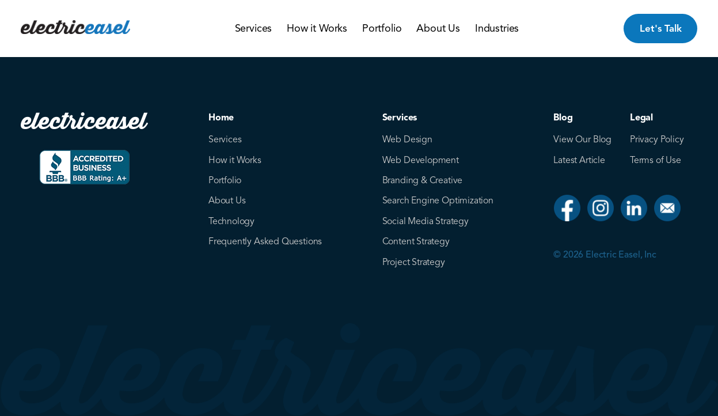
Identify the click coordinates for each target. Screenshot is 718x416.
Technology (231, 221)
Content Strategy (416, 241)
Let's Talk (660, 28)
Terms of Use (655, 160)
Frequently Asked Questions (265, 241)
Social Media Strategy (425, 221)
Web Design (407, 139)
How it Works (317, 28)
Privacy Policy (656, 139)
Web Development (420, 160)
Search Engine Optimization (437, 200)
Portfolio (381, 28)
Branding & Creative (422, 180)
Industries (497, 28)
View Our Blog (582, 139)
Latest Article (579, 160)
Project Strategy (413, 262)
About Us (438, 28)
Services (253, 28)
